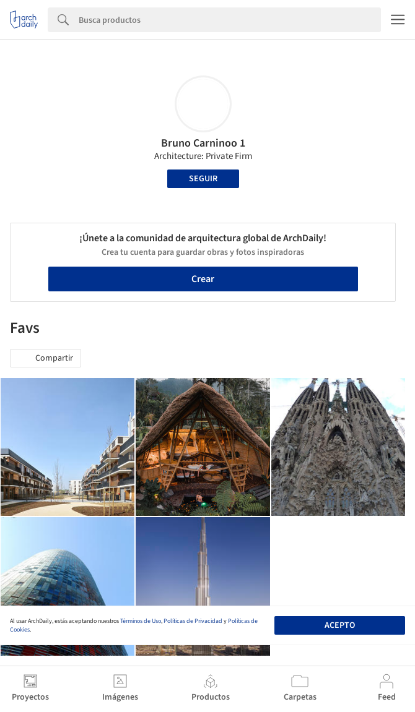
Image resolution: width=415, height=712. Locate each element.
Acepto (340, 625)
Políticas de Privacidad (193, 621)
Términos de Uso (140, 621)
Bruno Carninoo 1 (203, 143)
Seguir (203, 179)
